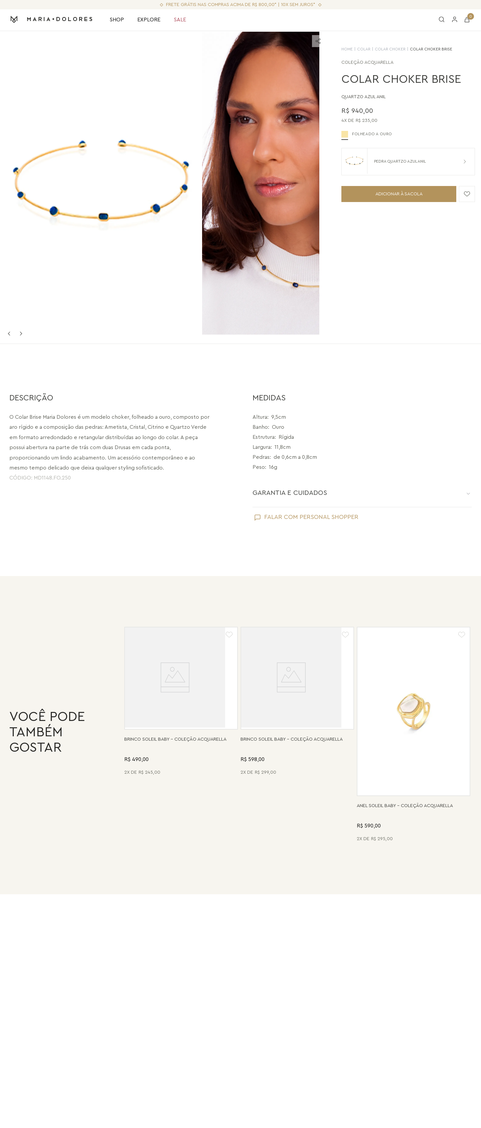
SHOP (117, 19)
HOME (339, 49)
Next (21, 334)
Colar (356, 49)
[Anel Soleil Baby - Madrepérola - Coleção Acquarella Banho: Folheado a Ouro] (413, 735)
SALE (180, 19)
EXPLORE (148, 19)
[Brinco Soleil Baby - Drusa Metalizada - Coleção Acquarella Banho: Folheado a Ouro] (297, 735)
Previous (9, 334)
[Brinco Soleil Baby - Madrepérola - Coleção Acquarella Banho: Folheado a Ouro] (181, 735)
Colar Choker (382, 49)
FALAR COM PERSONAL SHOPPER (311, 517)
